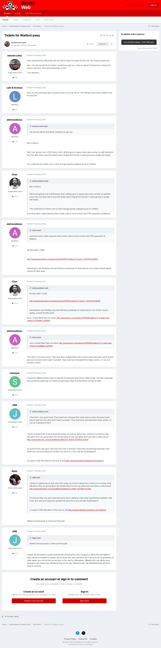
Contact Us (82, 639)
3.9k (15, 395)
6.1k (15, 110)
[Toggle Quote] (31, 126)
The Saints (31, 45)
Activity (18, 13)
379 (15, 77)
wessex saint (20, 42)
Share (90, 44)
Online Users (49, 20)
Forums (5, 20)
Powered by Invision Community (80, 644)
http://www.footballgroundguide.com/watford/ (85, 461)
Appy (14, 471)
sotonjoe (14, 373)
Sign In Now (84, 601)
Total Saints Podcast (33, 13)
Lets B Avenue (14, 87)
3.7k (15, 142)
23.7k (15, 196)
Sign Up (153, 5)
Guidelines (27, 20)
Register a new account (34, 601)
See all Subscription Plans (148, 48)
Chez (14, 174)
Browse (7, 14)
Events (15, 20)
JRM (14, 405)
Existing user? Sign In (136, 5)
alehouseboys (14, 119)
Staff (37, 20)
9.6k (15, 493)
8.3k (15, 427)
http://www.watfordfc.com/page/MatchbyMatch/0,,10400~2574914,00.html (57, 440)
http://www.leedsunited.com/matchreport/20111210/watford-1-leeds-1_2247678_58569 (62, 259)
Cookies (93, 639)
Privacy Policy (70, 639)
